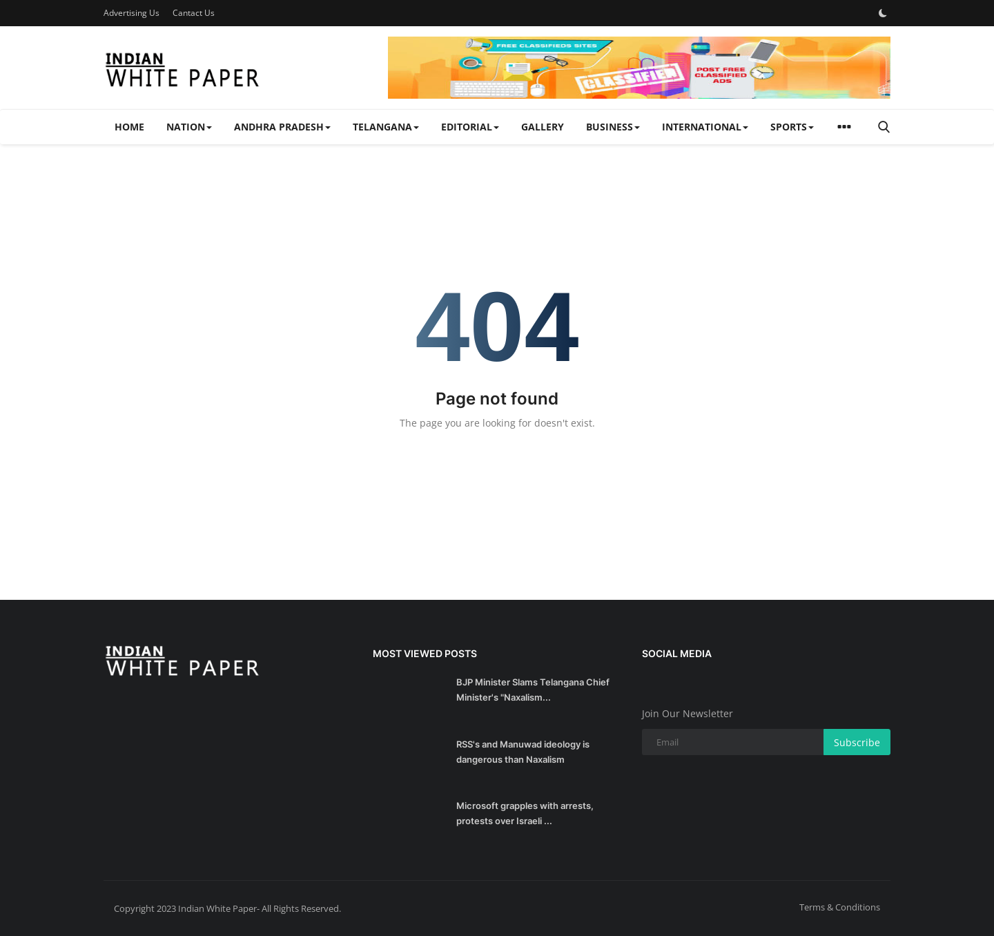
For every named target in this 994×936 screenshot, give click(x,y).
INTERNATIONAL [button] (705, 126)
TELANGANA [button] (386, 126)
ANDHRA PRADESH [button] (282, 126)
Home (129, 126)
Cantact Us (194, 13)
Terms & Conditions (839, 907)
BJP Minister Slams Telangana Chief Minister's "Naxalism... (533, 689)
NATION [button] (189, 126)
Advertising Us (131, 13)
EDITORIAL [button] (470, 126)
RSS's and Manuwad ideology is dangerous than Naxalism (522, 752)
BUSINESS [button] (613, 126)
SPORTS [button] (792, 126)
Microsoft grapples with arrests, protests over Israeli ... (525, 813)
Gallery (542, 126)
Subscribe (857, 742)
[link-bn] (639, 68)
